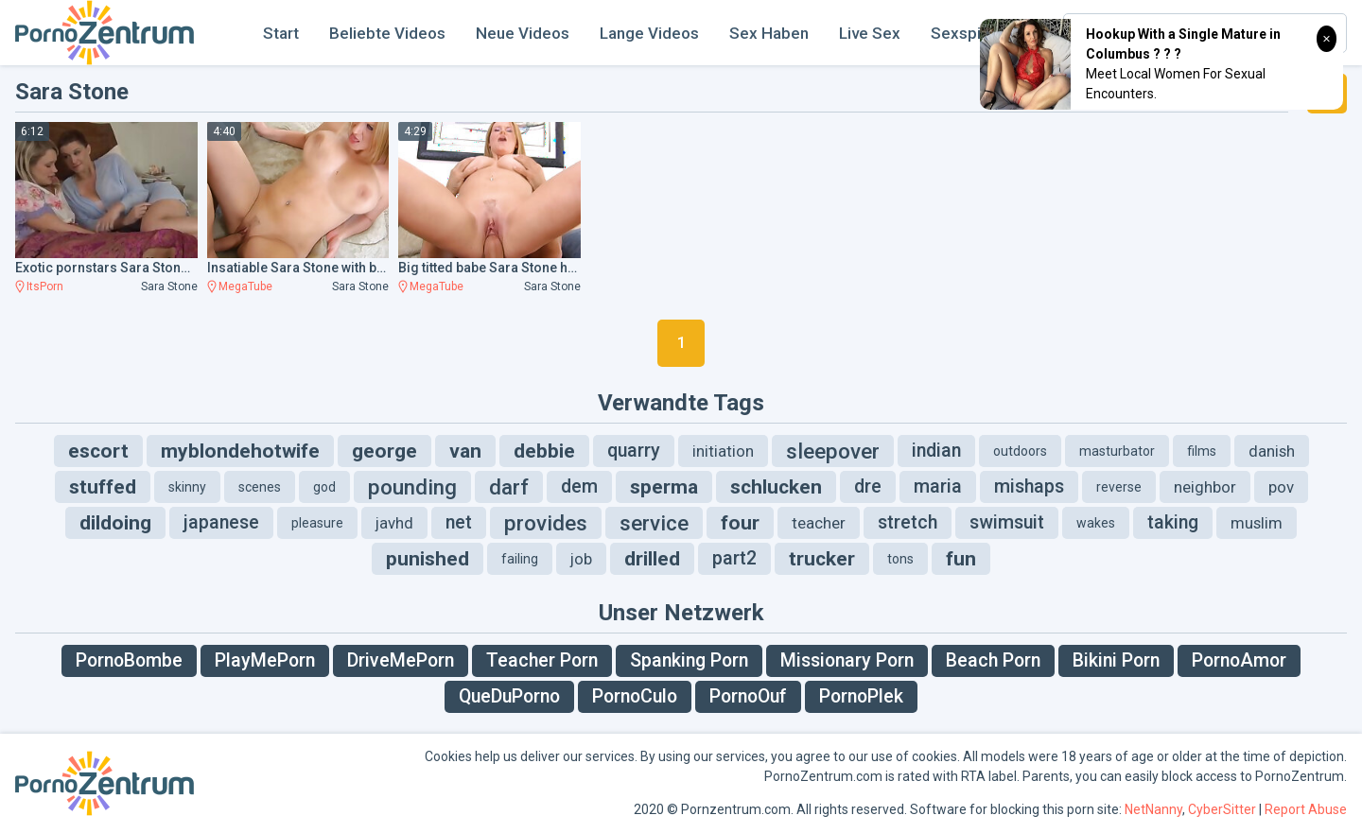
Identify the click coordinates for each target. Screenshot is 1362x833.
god (324, 487)
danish (1271, 451)
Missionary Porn (847, 660)
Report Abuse (1306, 809)
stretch (907, 522)
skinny (187, 487)
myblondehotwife (240, 451)
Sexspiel (962, 33)
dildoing (115, 523)
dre (868, 486)
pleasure (317, 522)
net (458, 522)
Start (281, 33)
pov (1281, 486)
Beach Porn (993, 660)
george (384, 451)
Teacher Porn (542, 660)
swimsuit (1006, 522)
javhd (394, 522)
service (654, 523)
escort (98, 451)
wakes (1095, 522)
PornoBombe (129, 660)
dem (579, 486)
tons (900, 558)
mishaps (1029, 486)
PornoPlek (861, 696)
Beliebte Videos (387, 33)
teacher (819, 522)
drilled (652, 558)
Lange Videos (649, 33)
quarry (633, 450)
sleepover (833, 451)
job (581, 558)
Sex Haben (769, 33)
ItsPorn (44, 286)
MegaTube (245, 286)
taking (1172, 522)
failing (519, 558)
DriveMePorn (400, 660)
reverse (1119, 487)
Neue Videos (522, 33)
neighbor (1205, 486)
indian (936, 450)
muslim (1257, 522)
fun (961, 558)
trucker (822, 558)
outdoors (1020, 451)
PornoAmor (1239, 660)
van (465, 451)
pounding (412, 487)
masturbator (1117, 451)
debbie (544, 451)
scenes (259, 487)
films (1201, 451)
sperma (664, 487)
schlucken (776, 487)
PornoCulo (634, 696)
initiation (723, 451)
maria (938, 486)
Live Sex (869, 33)
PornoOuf (748, 696)
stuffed (102, 487)
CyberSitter (1222, 809)
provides (545, 523)
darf (509, 487)
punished (427, 558)
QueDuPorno (509, 696)
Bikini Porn (1116, 660)
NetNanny (1153, 809)
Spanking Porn (689, 660)
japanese (221, 522)
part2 (734, 558)
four (740, 523)
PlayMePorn (265, 660)
